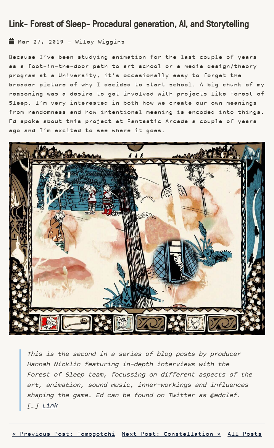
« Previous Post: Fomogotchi (63, 434)
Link (49, 406)
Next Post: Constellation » (171, 434)
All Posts (244, 434)
